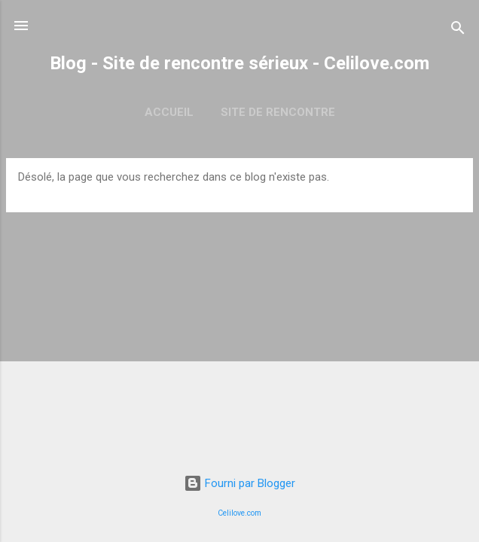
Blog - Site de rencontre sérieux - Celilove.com (239, 63)
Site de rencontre (278, 112)
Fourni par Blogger (239, 483)
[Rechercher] (458, 30)
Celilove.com (239, 513)
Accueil (169, 112)
